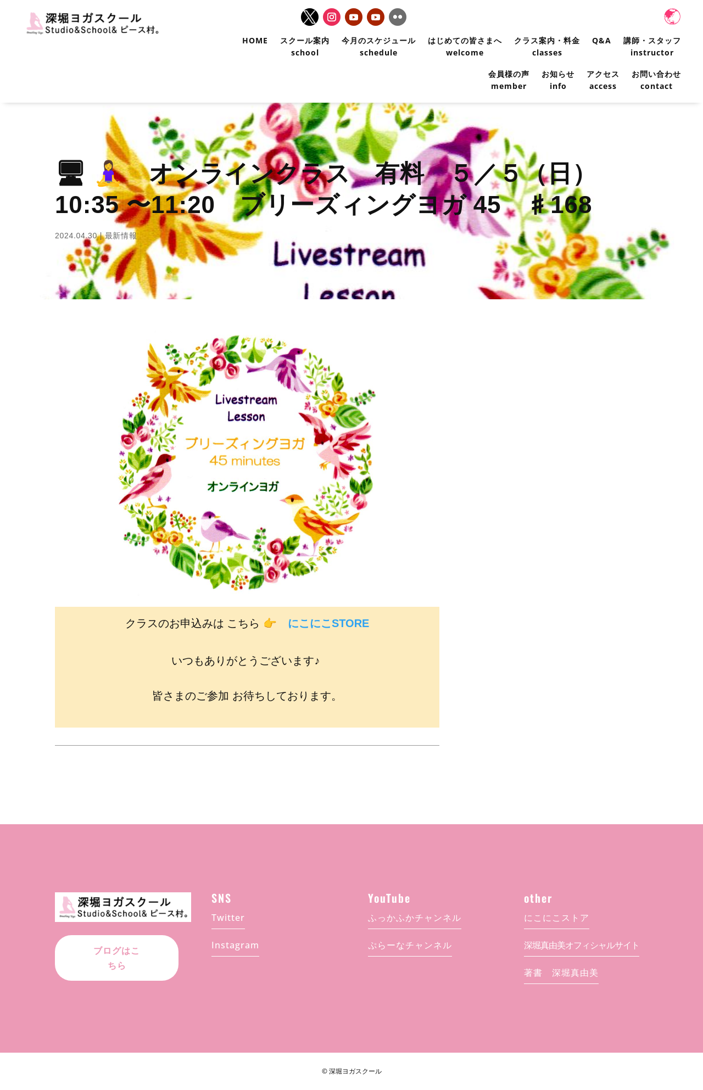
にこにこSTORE (329, 623)
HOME (255, 40)
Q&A (601, 40)
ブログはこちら (116, 950)
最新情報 (121, 235)
